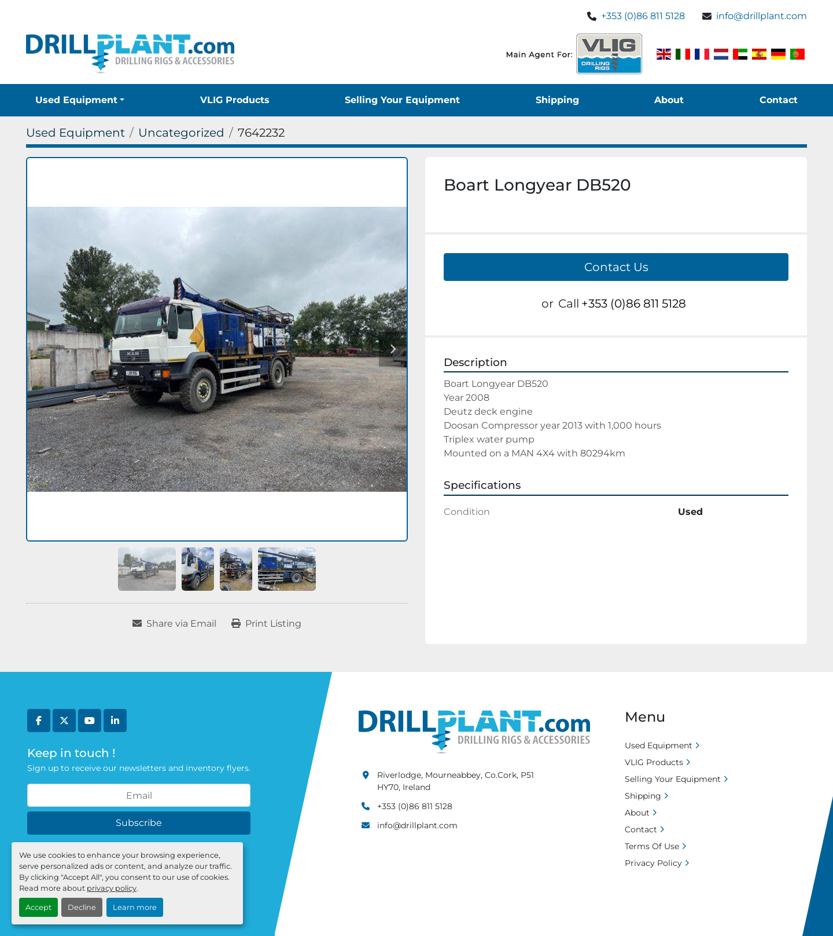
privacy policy (112, 888)
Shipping (557, 99)
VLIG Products (235, 99)
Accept (38, 907)
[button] (80, 100)
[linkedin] (115, 720)
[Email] (138, 795)
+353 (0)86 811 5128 (643, 15)
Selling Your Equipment (402, 99)
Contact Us (616, 267)
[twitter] (64, 720)
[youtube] (89, 720)
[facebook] (38, 720)
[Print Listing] (266, 624)
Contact (779, 99)
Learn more (135, 907)
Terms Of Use (652, 846)
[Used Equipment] (75, 133)
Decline (82, 907)
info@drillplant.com (761, 15)
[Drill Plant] (474, 731)
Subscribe (139, 822)
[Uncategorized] (181, 133)
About (669, 99)
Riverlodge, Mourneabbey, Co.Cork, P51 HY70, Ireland (455, 781)
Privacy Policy (653, 863)
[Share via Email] (174, 624)
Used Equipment (76, 99)
